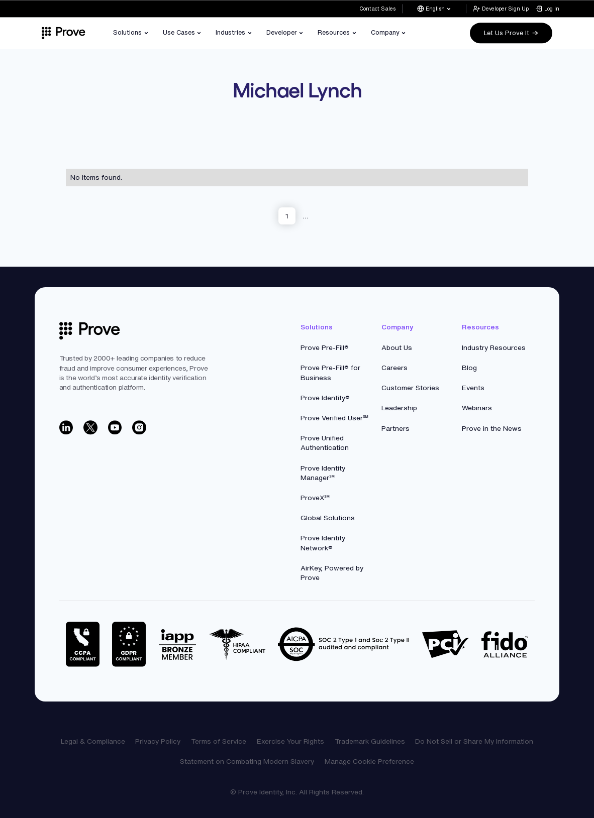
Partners (395, 428)
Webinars (477, 407)
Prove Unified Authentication (325, 442)
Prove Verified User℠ (334, 417)
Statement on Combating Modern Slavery (247, 761)
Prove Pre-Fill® (325, 347)
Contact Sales (377, 8)
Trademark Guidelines (370, 741)
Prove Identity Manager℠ (323, 472)
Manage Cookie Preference (369, 761)
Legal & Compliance (93, 741)
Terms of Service (218, 741)
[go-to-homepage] (89, 330)
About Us (396, 347)
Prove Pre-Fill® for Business (330, 372)
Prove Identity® (325, 397)
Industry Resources (494, 347)
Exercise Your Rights (290, 741)
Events (473, 387)
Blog (469, 367)
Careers (394, 367)
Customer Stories (410, 387)
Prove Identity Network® (323, 542)
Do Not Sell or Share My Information (474, 741)
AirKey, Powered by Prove (332, 572)
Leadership (399, 407)
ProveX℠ (315, 497)
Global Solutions (328, 517)
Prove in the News (492, 428)
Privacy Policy (157, 741)
